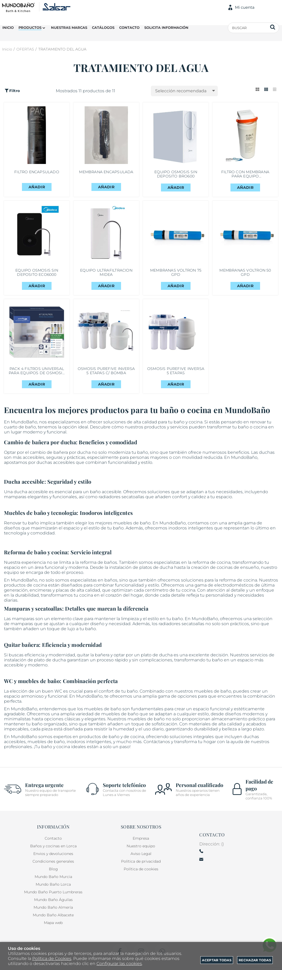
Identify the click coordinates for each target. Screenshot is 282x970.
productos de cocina (25, 593)
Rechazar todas (255, 960)
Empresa (141, 838)
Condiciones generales (53, 861)
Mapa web (53, 923)
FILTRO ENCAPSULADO (36, 173)
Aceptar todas (217, 960)
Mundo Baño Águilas (53, 900)
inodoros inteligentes (190, 535)
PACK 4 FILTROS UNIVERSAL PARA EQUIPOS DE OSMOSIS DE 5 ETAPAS (37, 377)
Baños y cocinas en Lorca (53, 846)
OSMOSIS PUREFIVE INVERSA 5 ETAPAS (175, 377)
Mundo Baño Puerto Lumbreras (53, 892)
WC (58, 699)
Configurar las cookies (119, 963)
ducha (84, 460)
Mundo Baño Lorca (53, 884)
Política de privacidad (141, 861)
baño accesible (105, 499)
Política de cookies (141, 869)
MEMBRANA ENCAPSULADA (106, 173)
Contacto (53, 838)
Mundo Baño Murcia (53, 877)
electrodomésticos (233, 593)
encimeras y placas (49, 598)
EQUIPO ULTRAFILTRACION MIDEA (106, 276)
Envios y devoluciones (53, 854)
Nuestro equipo (141, 846)
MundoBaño (24, 744)
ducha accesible (31, 499)
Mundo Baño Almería (53, 907)
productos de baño (99, 744)
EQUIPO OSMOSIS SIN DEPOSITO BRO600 (175, 175)
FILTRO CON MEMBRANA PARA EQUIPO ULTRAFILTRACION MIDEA (245, 175)
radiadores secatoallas (121, 504)
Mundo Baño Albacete (53, 915)
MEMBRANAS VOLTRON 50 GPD (245, 276)
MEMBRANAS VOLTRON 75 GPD (175, 276)
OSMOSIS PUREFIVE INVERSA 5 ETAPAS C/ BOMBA (106, 377)
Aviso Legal (141, 854)
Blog (53, 869)
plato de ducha (157, 662)
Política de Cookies (51, 958)
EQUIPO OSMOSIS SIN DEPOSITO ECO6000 (36, 276)
